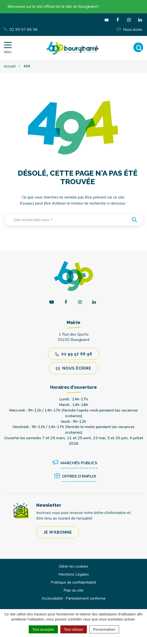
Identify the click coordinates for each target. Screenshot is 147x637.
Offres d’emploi (74, 476)
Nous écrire (73, 368)
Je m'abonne (57, 532)
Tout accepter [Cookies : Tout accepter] (43, 629)
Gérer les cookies (73, 566)
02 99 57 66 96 (73, 354)
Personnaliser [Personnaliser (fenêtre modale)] (104, 629)
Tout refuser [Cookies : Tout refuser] (73, 629)
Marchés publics (74, 463)
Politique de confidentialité (73, 582)
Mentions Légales (73, 574)
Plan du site (73, 590)
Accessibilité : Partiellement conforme (74, 598)
